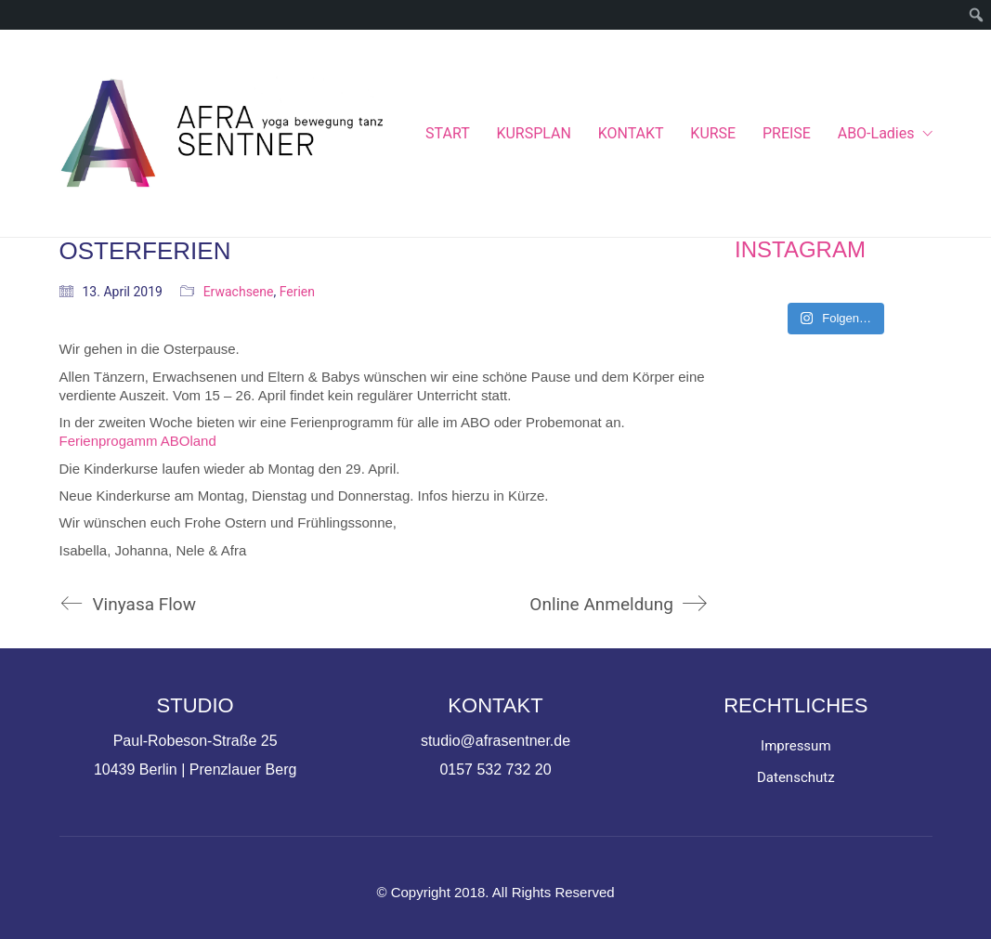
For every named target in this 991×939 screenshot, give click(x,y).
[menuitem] (976, 15)
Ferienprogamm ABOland (137, 441)
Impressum (795, 745)
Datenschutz (796, 777)
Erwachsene (238, 291)
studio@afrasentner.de (495, 741)
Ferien (297, 291)
